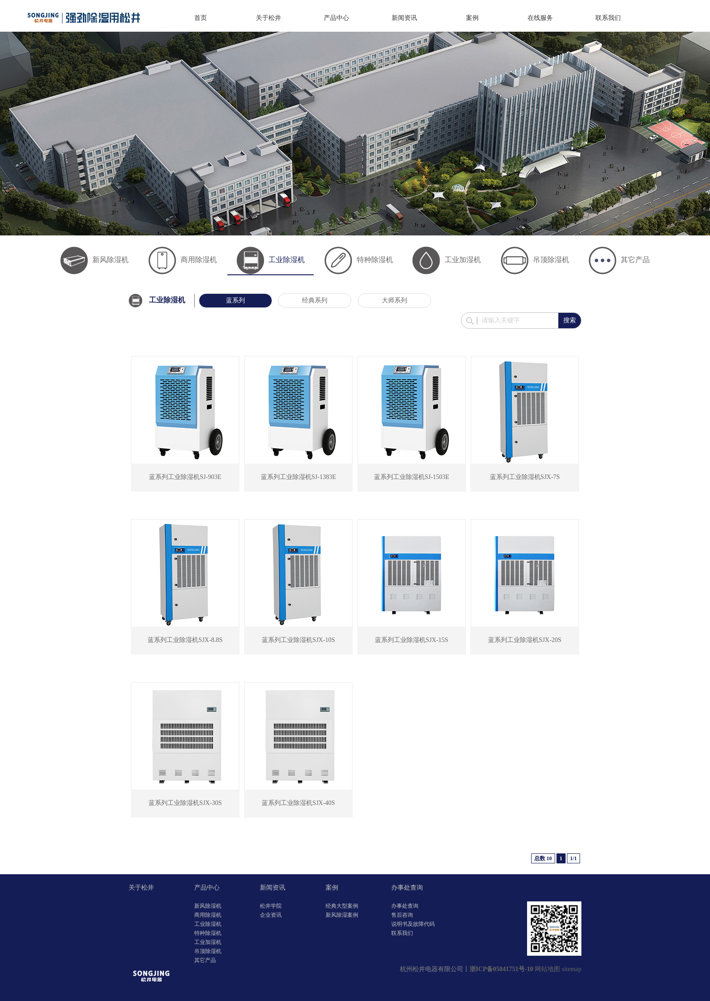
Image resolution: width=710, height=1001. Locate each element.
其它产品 (619, 259)
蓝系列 (235, 300)
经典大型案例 (342, 906)
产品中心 (336, 17)
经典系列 (314, 300)
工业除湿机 (270, 259)
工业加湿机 (447, 259)
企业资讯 (271, 915)
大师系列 (394, 300)
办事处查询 (407, 887)
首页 (200, 17)
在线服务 (540, 17)
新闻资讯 (404, 17)
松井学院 (271, 906)
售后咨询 (402, 915)
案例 (472, 17)
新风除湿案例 (342, 915)
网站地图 (547, 969)
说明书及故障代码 (413, 924)
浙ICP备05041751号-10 (501, 969)
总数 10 (543, 858)
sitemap (571, 969)
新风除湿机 (94, 259)
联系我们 (608, 17)
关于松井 (268, 17)
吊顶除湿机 (535, 259)
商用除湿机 (183, 259)
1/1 (573, 858)
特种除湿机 (359, 259)
